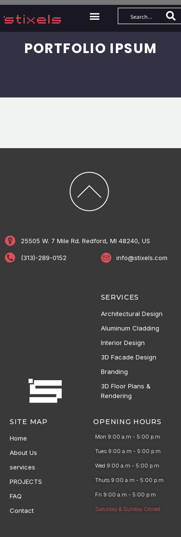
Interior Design (123, 342)
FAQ (16, 496)
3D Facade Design (128, 357)
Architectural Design (132, 313)
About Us (23, 452)
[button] (94, 16)
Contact (22, 510)
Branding (114, 371)
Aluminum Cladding (130, 328)
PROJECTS (26, 481)
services (22, 467)
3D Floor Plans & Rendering (126, 390)
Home (18, 438)
